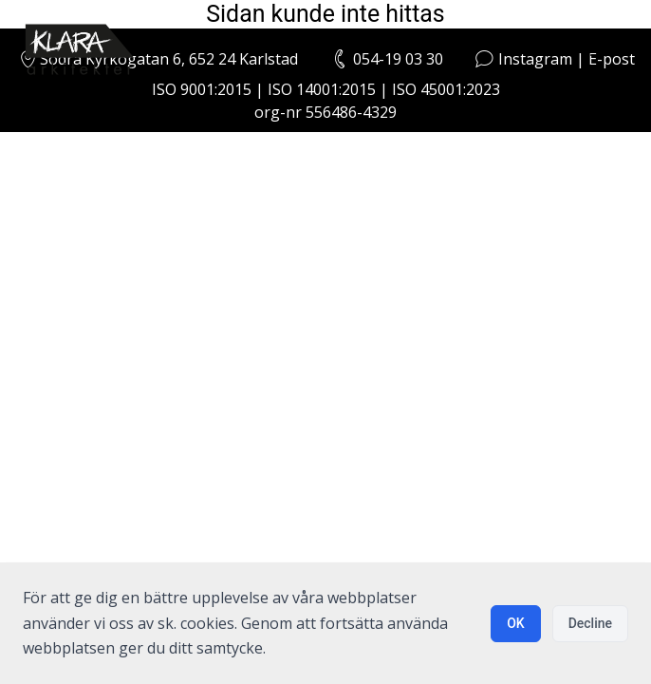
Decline (590, 623)
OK (516, 623)
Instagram (535, 58)
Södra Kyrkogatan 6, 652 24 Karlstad (157, 58)
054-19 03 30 (398, 58)
